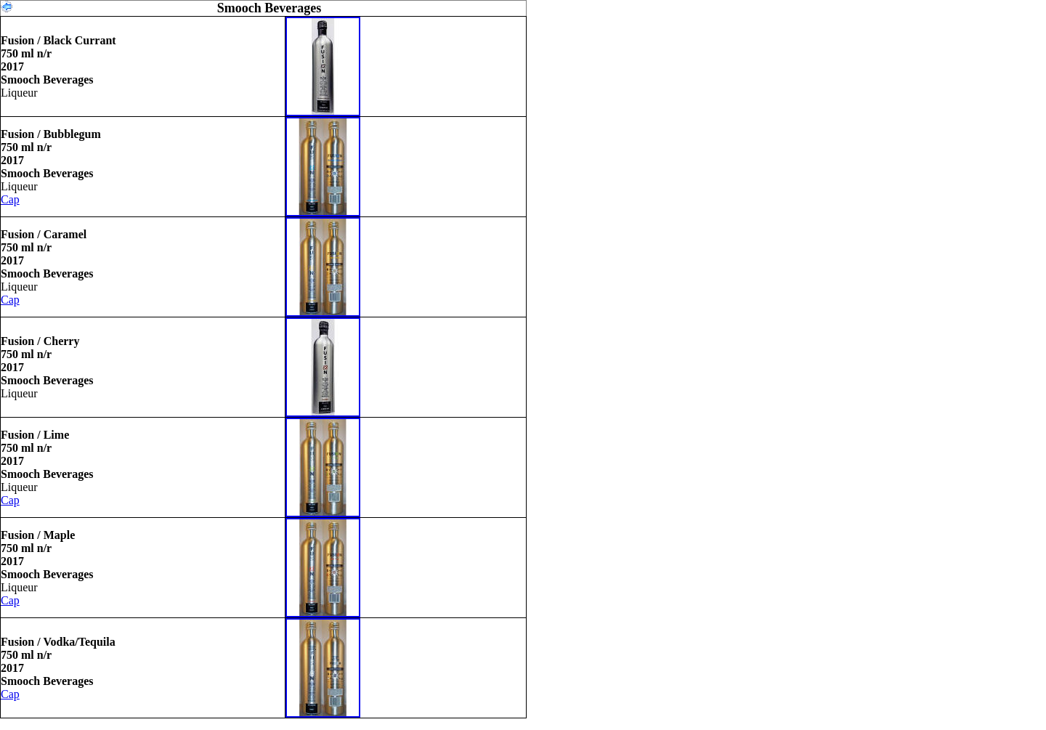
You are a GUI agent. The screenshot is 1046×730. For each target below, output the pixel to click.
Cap (10, 199)
